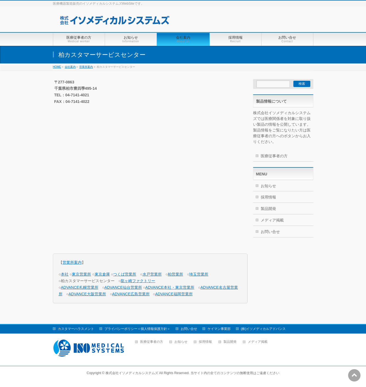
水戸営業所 (152, 274)
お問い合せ (270, 231)
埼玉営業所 (198, 274)
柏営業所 (175, 274)
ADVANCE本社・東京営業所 (169, 287)
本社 (65, 274)
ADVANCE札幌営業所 (79, 287)
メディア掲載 (272, 220)
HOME (57, 66)
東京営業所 (81, 274)
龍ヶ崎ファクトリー (138, 281)
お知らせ (268, 186)
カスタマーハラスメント (76, 329)
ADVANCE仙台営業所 (123, 287)
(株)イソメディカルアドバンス (263, 329)
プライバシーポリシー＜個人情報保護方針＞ (137, 329)
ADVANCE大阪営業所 (87, 294)
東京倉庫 (102, 274)
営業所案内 (86, 66)
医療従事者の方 (274, 156)
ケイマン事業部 (219, 329)
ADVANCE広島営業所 (131, 294)
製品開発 (268, 208)
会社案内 (70, 66)
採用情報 (268, 197)
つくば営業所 (124, 274)
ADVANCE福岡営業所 (174, 294)
